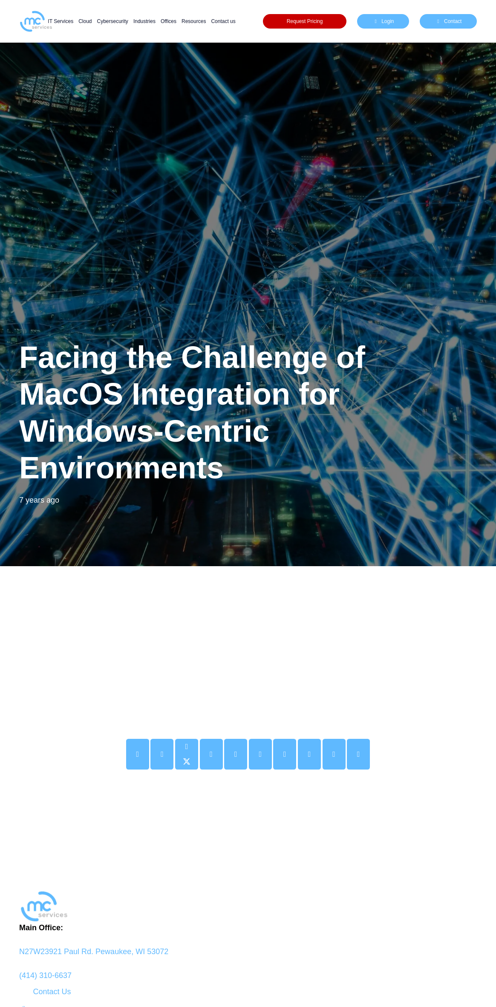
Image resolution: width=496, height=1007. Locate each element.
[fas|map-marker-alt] (248, 940)
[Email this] (137, 754)
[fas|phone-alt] (248, 963)
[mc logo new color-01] (35, 21)
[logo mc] (248, 906)
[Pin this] (235, 754)
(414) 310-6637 (45, 975)
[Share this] (161, 754)
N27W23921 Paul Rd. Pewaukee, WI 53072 (93, 951)
